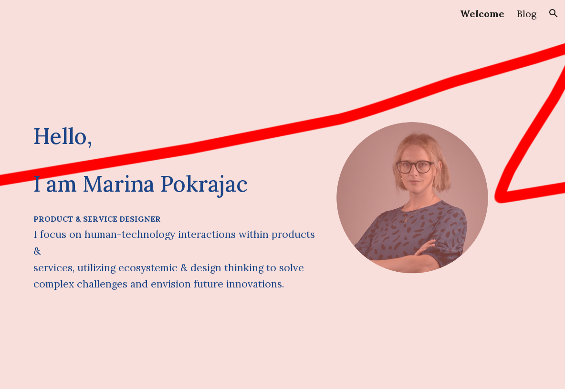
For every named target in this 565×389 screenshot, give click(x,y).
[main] (174, 159)
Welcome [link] (482, 14)
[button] (553, 13)
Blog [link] (526, 14)
